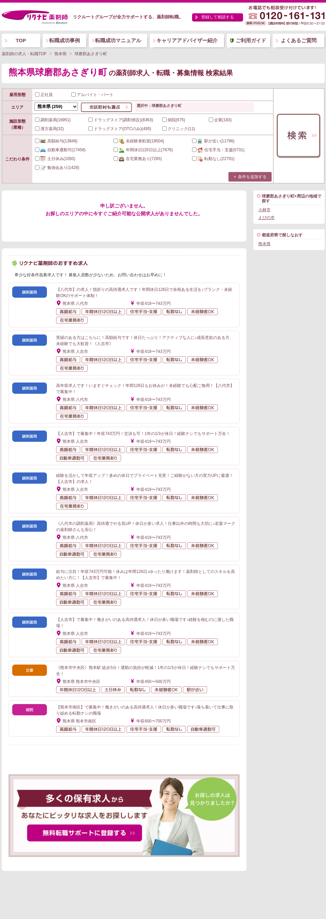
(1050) (55, 158)
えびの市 (266, 217)
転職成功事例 (64, 40)
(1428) (57, 167)
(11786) (213, 141)
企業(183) (220, 120)
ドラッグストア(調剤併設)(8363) (120, 120)
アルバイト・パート (92, 94)
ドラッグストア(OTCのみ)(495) (119, 128)
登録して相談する (217, 17)
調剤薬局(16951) (53, 120)
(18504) (139, 141)
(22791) (213, 158)
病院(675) (173, 120)
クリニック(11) (178, 128)
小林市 (264, 209)
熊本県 (264, 244)
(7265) (138, 158)
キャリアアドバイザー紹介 (187, 40)
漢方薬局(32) (49, 128)
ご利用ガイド (251, 40)
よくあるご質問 (298, 40)
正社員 (44, 94)
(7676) (143, 149)
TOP (21, 40)
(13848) (56, 141)
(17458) (60, 149)
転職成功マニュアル (118, 40)
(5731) (218, 149)
